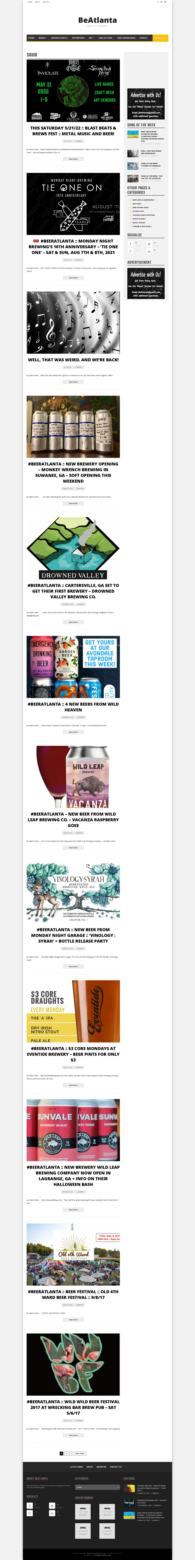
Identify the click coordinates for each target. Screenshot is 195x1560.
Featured (137, 204)
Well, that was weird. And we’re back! (73, 360)
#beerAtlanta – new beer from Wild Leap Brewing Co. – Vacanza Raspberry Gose (73, 819)
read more (73, 159)
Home (30, 2)
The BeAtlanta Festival (144, 215)
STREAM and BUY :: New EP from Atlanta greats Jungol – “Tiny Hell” (151, 1488)
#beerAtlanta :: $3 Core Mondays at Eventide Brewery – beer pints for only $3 (73, 1054)
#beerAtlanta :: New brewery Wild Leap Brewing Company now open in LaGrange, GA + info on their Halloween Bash (73, 1175)
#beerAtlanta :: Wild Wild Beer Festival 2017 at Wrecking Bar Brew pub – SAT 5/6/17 (73, 1407)
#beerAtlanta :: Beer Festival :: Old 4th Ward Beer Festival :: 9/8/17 (73, 1294)
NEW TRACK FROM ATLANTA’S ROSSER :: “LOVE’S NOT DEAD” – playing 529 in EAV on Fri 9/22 (152, 136)
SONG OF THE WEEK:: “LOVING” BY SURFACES (151, 164)
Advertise (101, 1467)
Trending (160, 38)
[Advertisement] (146, 69)
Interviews (78, 38)
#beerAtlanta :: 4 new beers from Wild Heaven (73, 707)
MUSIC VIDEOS (139, 223)
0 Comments (78, 141)
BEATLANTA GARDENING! (143, 200)
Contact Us (116, 1467)
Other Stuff (138, 211)
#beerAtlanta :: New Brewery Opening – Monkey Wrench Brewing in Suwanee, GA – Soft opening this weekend (73, 472)
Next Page (80, 1453)
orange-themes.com (102, 1555)
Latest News (76, 1467)
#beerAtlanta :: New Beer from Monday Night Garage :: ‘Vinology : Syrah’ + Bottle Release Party (73, 935)
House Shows (139, 219)
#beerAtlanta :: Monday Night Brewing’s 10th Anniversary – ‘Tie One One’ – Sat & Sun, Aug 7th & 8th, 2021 (73, 246)
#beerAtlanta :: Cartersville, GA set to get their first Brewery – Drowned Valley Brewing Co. (73, 591)
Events (143, 38)
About (37, 2)
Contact (46, 2)
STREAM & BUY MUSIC (142, 226)
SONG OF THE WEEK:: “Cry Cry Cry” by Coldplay (152, 177)
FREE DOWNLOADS (126, 38)
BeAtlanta (97, 20)
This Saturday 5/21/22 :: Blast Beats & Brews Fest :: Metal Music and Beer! (73, 131)
